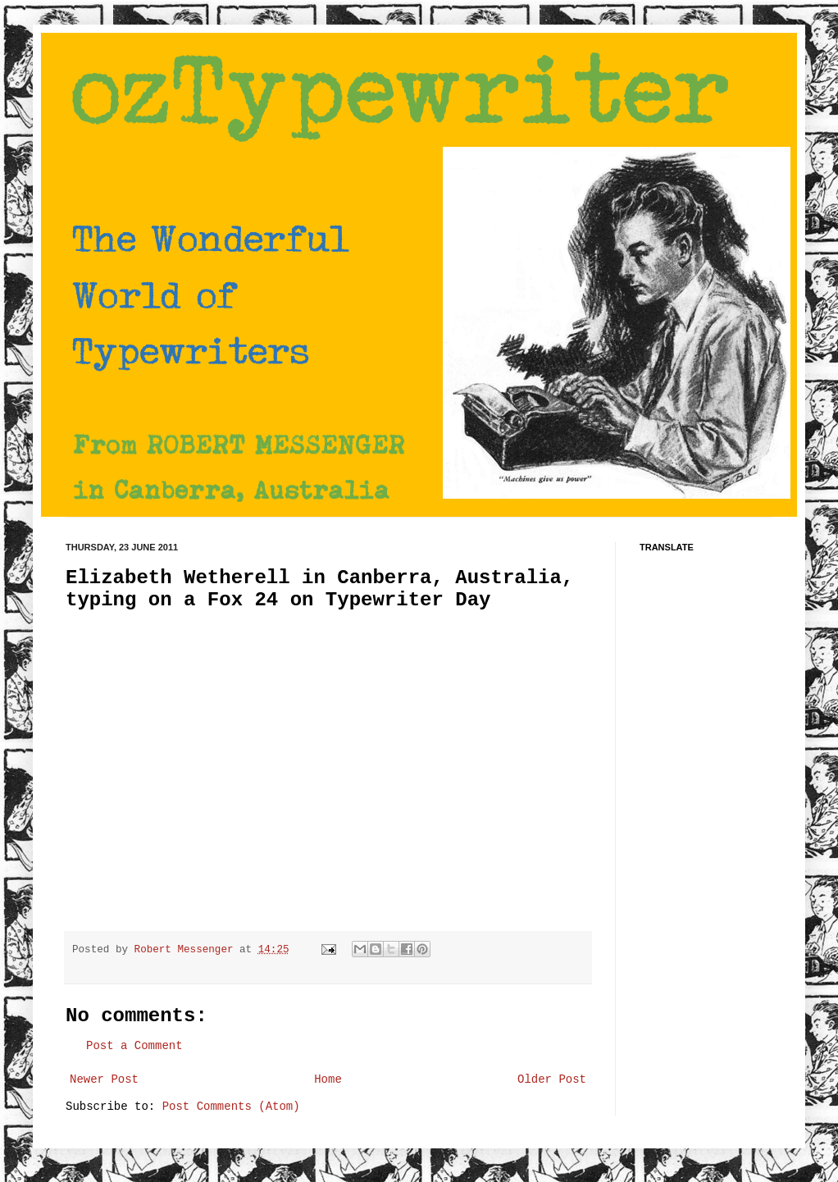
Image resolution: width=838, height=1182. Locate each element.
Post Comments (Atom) (231, 1106)
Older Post (551, 1079)
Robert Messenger (186, 950)
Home (328, 1079)
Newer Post (104, 1079)
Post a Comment (134, 1045)
